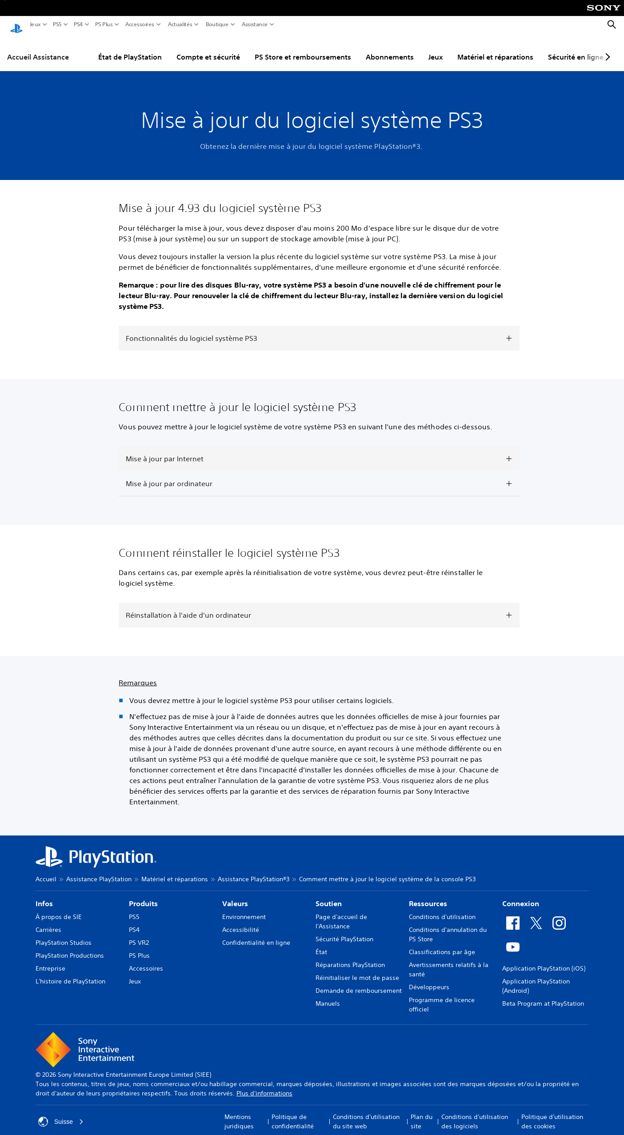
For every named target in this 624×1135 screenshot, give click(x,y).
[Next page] (606, 48)
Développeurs (429, 979)
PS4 (78, 24)
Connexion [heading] (520, 895)
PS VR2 (139, 934)
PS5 (57, 24)
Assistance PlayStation (99, 871)
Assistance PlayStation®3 (253, 871)
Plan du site (421, 1113)
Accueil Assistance (38, 48)
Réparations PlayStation (350, 956)
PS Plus (104, 24)
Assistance (255, 24)
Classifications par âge (442, 943)
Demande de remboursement (359, 982)
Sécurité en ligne (576, 48)
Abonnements (390, 48)
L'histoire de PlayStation (70, 973)
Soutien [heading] (329, 895)
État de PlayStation (130, 48)
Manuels (328, 995)
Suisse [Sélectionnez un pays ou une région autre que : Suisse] (61, 1113)
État (321, 943)
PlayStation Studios (64, 934)
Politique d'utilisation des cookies (552, 1113)
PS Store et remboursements (303, 48)
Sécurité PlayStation (344, 931)
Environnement (244, 908)
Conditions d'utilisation (442, 908)
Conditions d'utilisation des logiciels (474, 1113)
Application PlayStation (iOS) (543, 960)
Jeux (35, 24)
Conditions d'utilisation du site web (366, 1113)
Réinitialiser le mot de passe (357, 969)
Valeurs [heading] (235, 895)
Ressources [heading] (428, 895)
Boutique (217, 24)
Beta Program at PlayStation (543, 995)
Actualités (180, 24)
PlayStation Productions (70, 947)
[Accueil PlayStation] (16, 24)
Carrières (48, 921)
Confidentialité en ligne (256, 934)
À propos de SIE (59, 908)
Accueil (46, 871)
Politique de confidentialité (293, 1113)
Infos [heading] (44, 895)
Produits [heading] (143, 895)
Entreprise (50, 960)
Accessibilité (240, 921)
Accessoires (139, 24)
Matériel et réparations (495, 48)
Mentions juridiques (239, 1113)
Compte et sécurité (208, 48)
